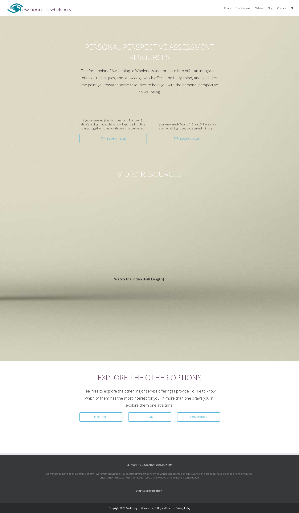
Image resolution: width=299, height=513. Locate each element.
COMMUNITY (197, 417)
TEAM (148, 417)
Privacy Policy (183, 508)
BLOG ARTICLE (111, 138)
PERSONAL (100, 417)
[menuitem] (230, 8)
